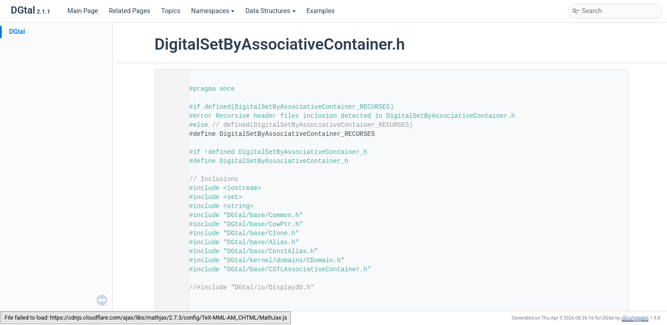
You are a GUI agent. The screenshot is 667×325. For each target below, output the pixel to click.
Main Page (82, 11)
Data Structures (270, 11)
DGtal (17, 32)
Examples (321, 11)
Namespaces (213, 11)
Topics (170, 11)
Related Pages (129, 11)
